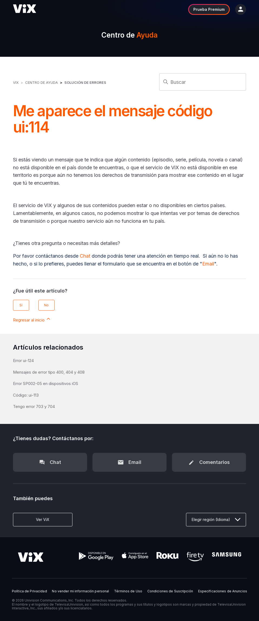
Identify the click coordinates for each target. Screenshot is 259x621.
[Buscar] (202, 82)
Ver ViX (42, 519)
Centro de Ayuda (41, 82)
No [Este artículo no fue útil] (46, 305)
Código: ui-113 (26, 395)
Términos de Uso (128, 591)
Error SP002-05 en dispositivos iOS (45, 383)
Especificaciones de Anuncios (222, 591)
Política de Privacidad (29, 591)
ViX (16, 82)
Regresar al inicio (32, 319)
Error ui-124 (23, 360)
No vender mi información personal (80, 591)
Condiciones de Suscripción (170, 591)
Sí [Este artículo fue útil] (20, 305)
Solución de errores (85, 82)
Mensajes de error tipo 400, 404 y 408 (49, 372)
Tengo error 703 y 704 (34, 406)
